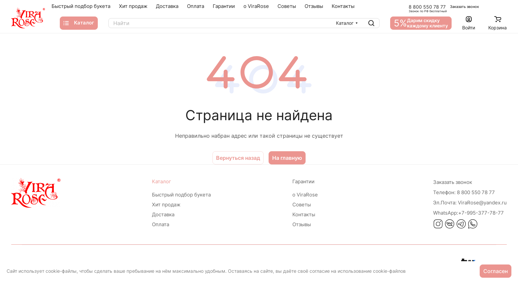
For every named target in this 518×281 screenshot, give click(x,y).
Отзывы (301, 224)
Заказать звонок (464, 6)
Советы (301, 204)
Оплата (160, 224)
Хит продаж (166, 204)
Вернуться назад (238, 158)
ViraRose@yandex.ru (470, 202)
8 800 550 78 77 (427, 7)
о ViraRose (305, 195)
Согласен (495, 271)
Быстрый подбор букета (181, 195)
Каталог (161, 181)
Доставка (163, 214)
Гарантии (303, 181)
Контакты (303, 214)
